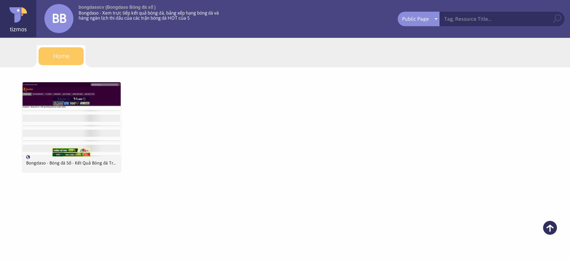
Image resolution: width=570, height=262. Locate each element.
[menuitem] (61, 56)
